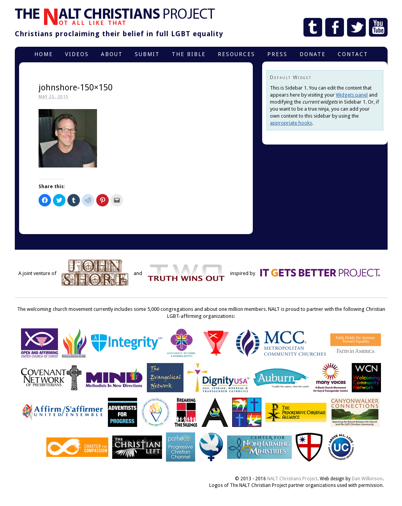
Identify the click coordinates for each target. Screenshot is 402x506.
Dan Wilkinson (367, 478)
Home (43, 54)
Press (277, 54)
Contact (353, 54)
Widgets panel (352, 95)
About (112, 54)
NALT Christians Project (292, 478)
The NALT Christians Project (115, 17)
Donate (313, 54)
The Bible (189, 54)
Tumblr (312, 27)
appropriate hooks (291, 123)
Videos (77, 54)
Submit (147, 54)
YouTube (378, 27)
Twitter (356, 27)
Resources (236, 54)
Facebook (334, 27)
